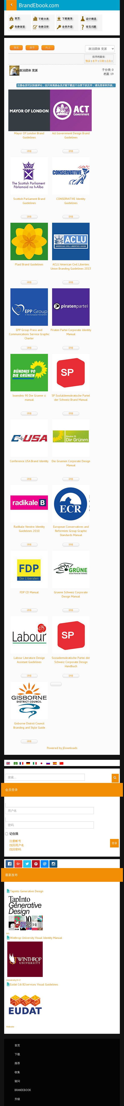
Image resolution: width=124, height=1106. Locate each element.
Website (10, 1026)
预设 (87, 60)
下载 (17, 1054)
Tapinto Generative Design (26, 891)
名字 (94, 60)
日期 (101, 60)
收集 (17, 1072)
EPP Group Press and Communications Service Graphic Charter (29, 334)
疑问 (17, 1081)
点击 (108, 60)
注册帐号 (15, 841)
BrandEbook (23, 1090)
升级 (17, 1099)
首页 (17, 1045)
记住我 (11, 834)
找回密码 (15, 849)
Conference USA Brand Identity (29, 461)
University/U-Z (13, 980)
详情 (29, 151)
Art (7, 933)
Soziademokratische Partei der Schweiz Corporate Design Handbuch (71, 662)
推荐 (17, 1063)
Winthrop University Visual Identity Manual (36, 938)
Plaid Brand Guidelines (29, 264)
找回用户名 (16, 845)
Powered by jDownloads (62, 748)
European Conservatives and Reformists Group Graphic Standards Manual (71, 531)
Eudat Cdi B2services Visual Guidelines (34, 984)
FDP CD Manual (29, 592)
